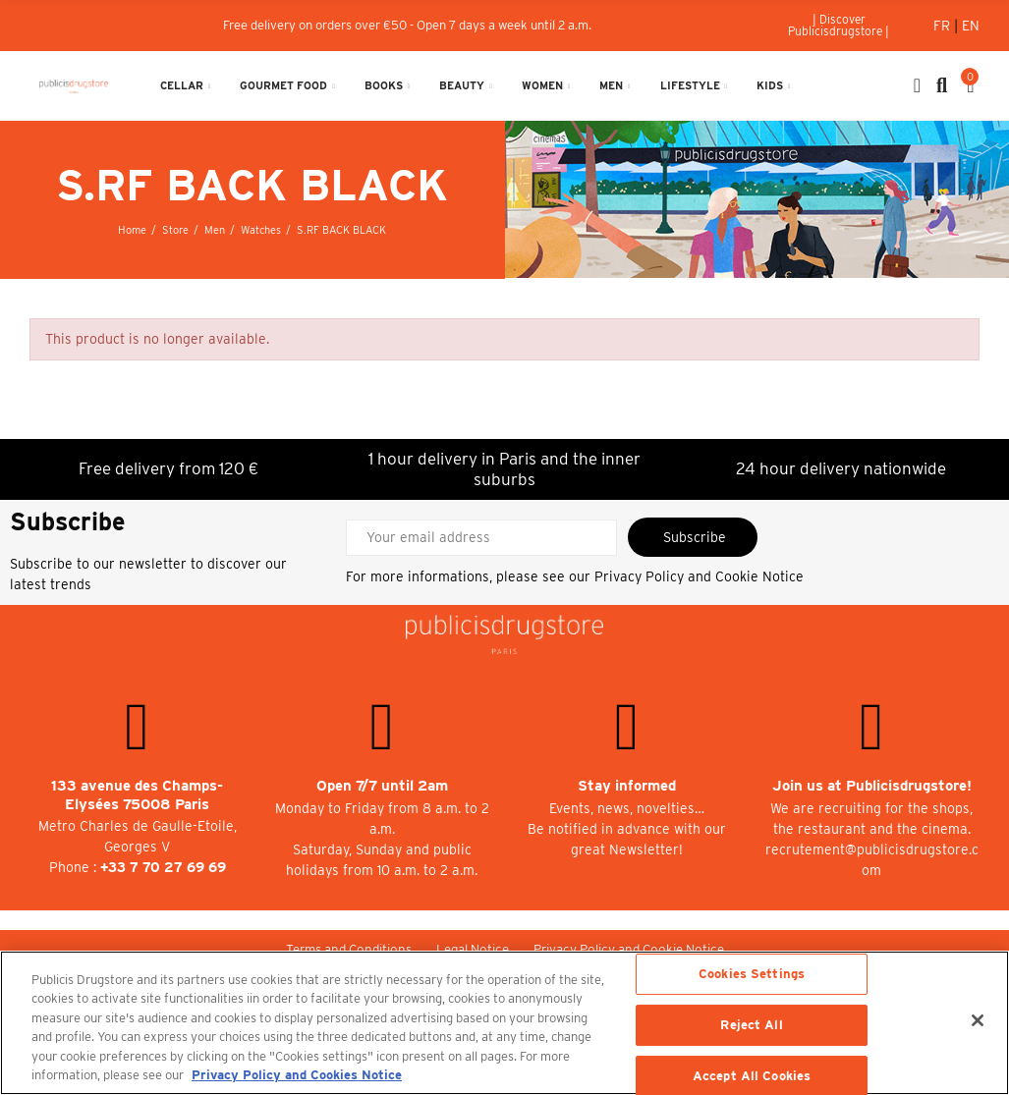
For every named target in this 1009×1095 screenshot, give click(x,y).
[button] (839, 25)
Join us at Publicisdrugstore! (872, 785)
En (971, 25)
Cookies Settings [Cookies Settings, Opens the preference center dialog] (752, 974)
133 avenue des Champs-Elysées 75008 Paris (137, 795)
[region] (504, 1023)
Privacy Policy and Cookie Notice (699, 576)
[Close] (977, 1020)
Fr (943, 25)
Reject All (751, 1024)
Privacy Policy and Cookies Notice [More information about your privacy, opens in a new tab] (297, 1075)
